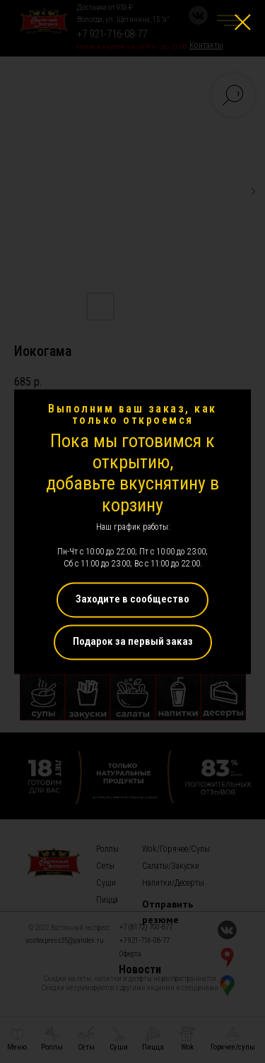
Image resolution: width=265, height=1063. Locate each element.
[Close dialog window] (243, 22)
